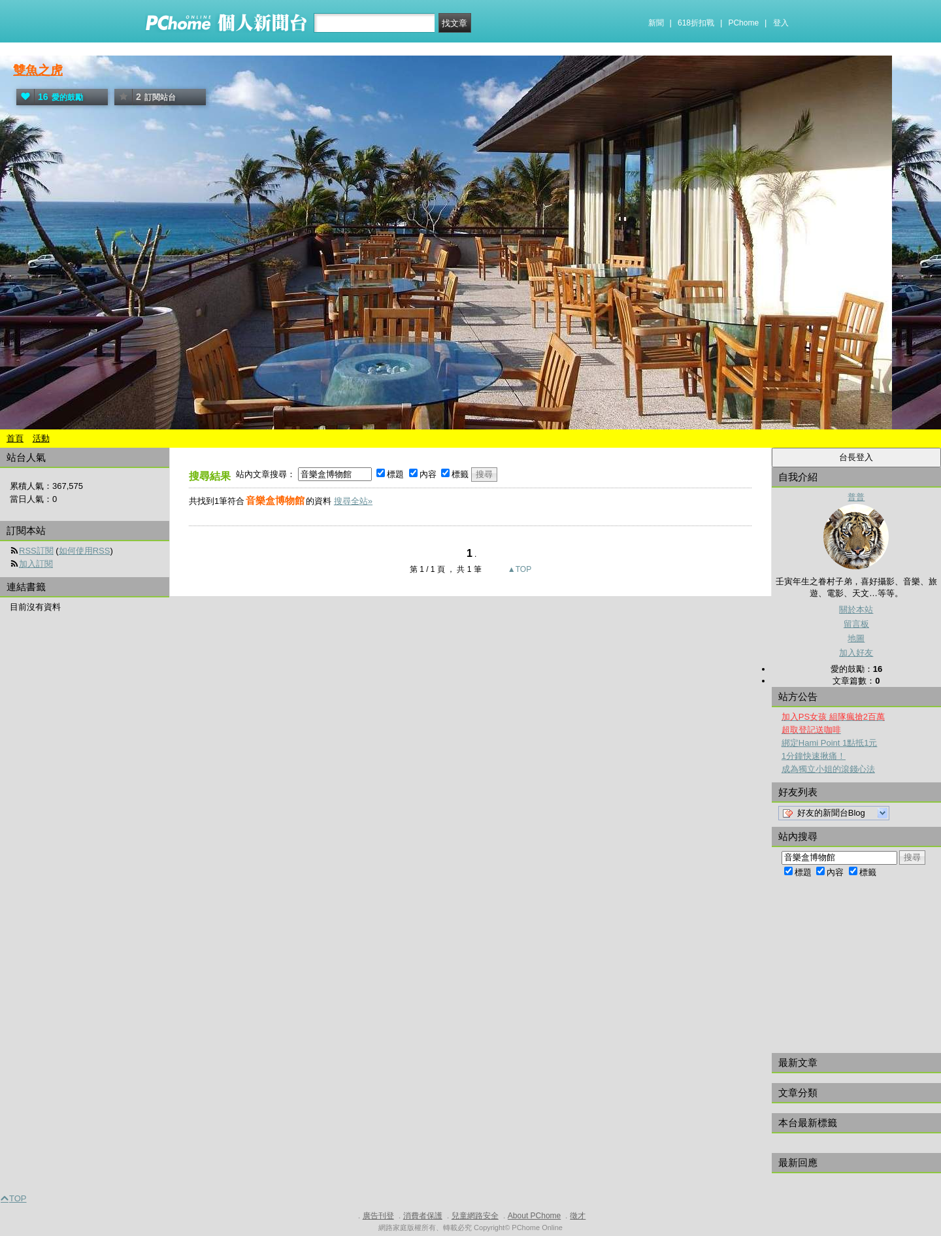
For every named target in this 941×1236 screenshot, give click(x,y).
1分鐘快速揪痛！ (814, 756)
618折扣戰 (696, 22)
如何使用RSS (84, 551)
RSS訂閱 (36, 551)
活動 (41, 438)
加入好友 (856, 653)
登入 (781, 22)
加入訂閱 (36, 564)
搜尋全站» (353, 501)
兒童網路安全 (475, 1215)
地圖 (856, 638)
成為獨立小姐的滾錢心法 (828, 769)
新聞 (656, 22)
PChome (743, 22)
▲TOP (519, 569)
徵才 (578, 1215)
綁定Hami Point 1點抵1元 (830, 743)
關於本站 (856, 609)
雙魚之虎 (38, 70)
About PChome (534, 1215)
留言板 (856, 624)
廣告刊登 (378, 1215)
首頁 (15, 438)
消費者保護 (422, 1215)
